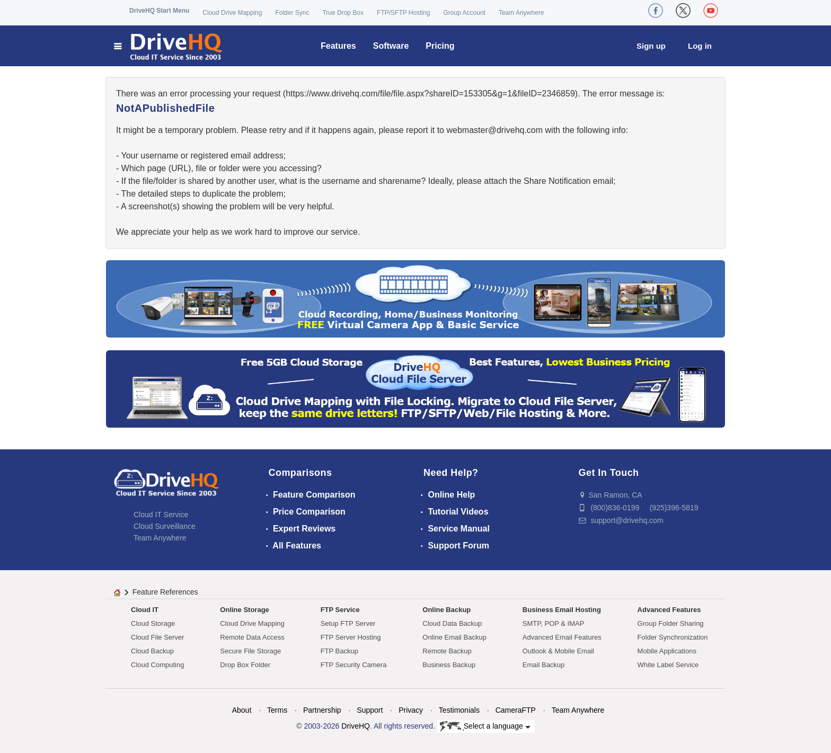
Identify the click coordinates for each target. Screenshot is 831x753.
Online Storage (244, 610)
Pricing (440, 45)
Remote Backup (447, 651)
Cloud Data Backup (452, 623)
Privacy (411, 710)
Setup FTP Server (348, 623)
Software (391, 45)
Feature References (165, 592)
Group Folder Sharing (671, 623)
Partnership (322, 710)
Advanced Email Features (562, 637)
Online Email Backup (454, 637)
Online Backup (446, 610)
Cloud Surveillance (165, 526)
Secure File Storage (250, 651)
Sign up (651, 45)
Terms (277, 710)
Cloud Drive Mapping (232, 12)
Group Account (464, 12)
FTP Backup (339, 651)
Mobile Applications (667, 651)
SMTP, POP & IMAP (554, 623)
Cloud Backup (152, 651)
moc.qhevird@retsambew (494, 130)
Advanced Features (669, 610)
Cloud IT (144, 610)
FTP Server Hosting (351, 637)
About (242, 710)
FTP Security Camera (354, 665)
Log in (700, 45)
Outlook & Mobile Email (558, 651)
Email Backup (543, 665)
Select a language (485, 726)
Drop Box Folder (245, 665)
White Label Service (668, 665)
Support (370, 710)
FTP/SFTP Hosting (403, 12)
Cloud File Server (157, 637)
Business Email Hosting (562, 610)
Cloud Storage (153, 623)
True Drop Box (343, 12)
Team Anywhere (521, 12)
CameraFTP (516, 710)
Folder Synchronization (673, 637)
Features (338, 45)
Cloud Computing (157, 665)
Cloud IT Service (161, 514)
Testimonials (459, 710)
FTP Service (340, 610)
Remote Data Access (252, 637)
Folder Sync (292, 12)
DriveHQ (355, 726)
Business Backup (448, 665)
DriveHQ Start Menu (159, 10)
